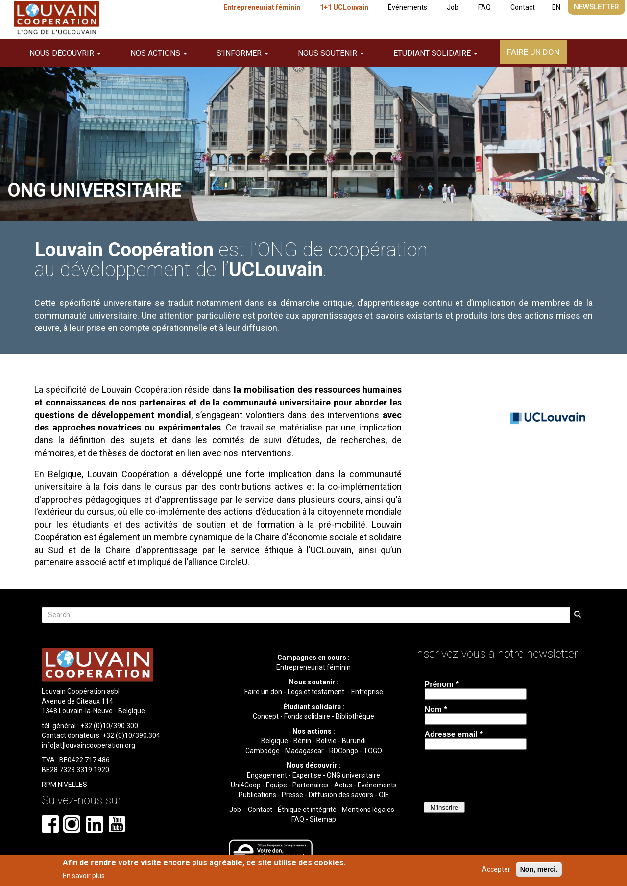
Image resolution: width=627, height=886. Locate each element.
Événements (407, 7)
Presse (292, 795)
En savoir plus (84, 876)
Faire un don (533, 52)
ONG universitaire (353, 775)
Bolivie (326, 741)
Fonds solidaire (307, 716)
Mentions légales (368, 809)
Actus (343, 785)
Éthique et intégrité (307, 809)
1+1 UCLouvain (344, 7)
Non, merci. (538, 869)
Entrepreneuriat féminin (261, 7)
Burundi (354, 741)
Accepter (496, 869)
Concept (266, 716)
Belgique (274, 741)
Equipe (276, 785)
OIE (384, 795)
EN (556, 7)
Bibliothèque (355, 716)
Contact (522, 7)
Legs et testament (317, 692)
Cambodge (262, 751)
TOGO (372, 751)
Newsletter (596, 6)
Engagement (267, 775)
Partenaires (310, 785)
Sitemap (323, 819)
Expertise (306, 775)
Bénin (302, 741)
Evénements (377, 785)
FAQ (484, 7)
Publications (257, 795)
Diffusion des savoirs (341, 795)
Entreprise (367, 692)
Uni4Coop (246, 785)
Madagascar (304, 751)
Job (452, 7)
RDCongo (343, 751)
